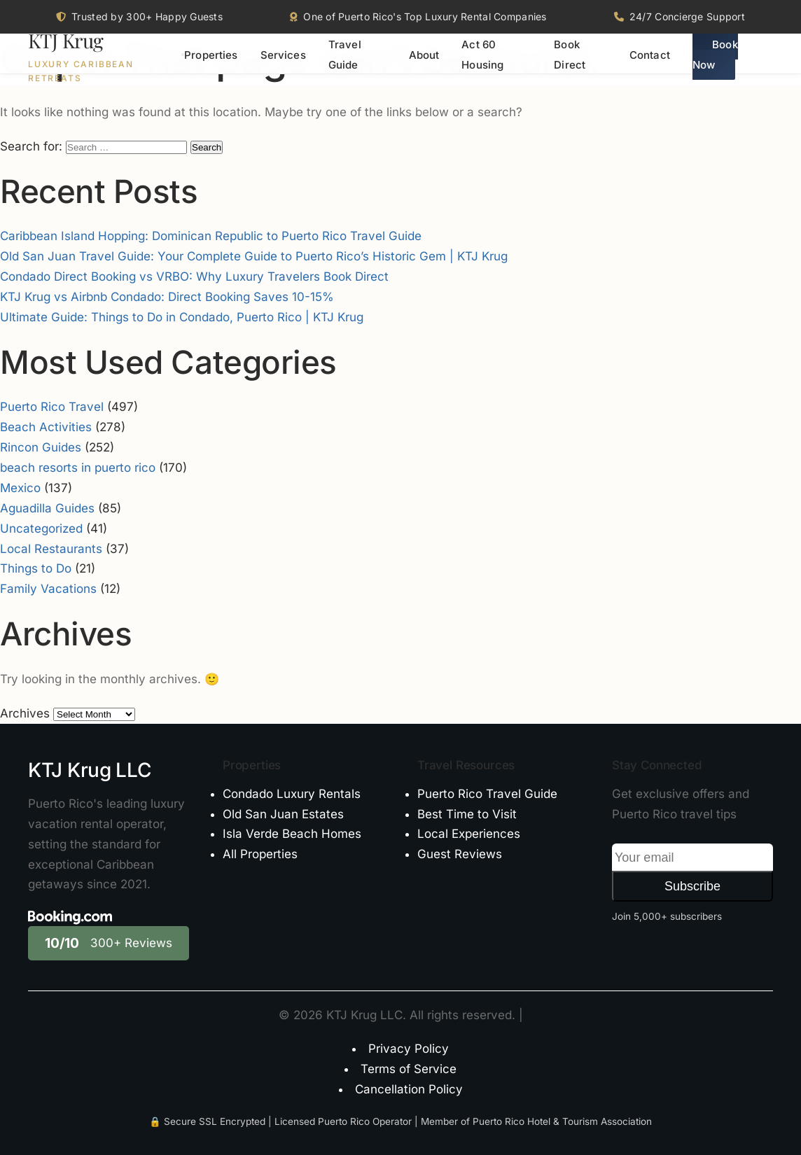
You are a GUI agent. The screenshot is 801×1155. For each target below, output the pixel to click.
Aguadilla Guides (47, 508)
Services (283, 67)
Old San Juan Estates (283, 814)
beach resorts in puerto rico (77, 468)
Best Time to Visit (467, 814)
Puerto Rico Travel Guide (487, 794)
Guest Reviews (459, 854)
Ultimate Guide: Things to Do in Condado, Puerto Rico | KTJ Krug (181, 317)
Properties (211, 67)
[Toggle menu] (182, 66)
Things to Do (35, 568)
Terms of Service (409, 1069)
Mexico (20, 488)
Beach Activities (46, 427)
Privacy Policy (408, 1049)
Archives (25, 713)
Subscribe (692, 886)
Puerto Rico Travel (52, 407)
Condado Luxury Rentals (292, 794)
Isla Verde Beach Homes (292, 834)
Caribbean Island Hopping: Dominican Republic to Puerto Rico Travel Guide (211, 236)
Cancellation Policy (409, 1089)
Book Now (715, 66)
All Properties (260, 854)
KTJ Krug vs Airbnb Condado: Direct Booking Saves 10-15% (167, 297)
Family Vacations (48, 589)
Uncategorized (41, 529)
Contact (649, 67)
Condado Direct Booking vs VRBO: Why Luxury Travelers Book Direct (194, 277)
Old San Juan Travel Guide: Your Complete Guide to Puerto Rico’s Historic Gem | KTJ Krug (254, 256)
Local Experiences (468, 834)
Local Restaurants (51, 549)
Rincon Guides (40, 447)
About (424, 67)
